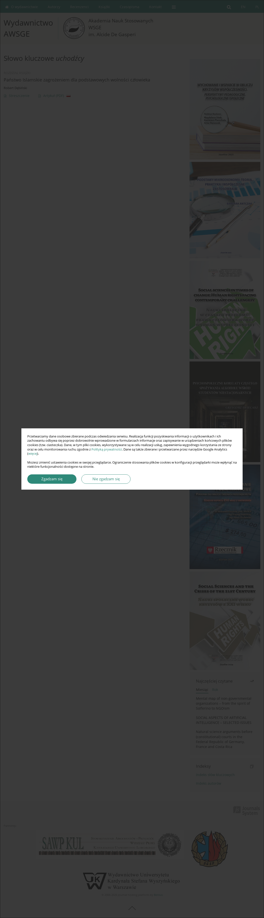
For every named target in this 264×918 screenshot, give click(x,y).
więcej (32, 453)
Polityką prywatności (106, 449)
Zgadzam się (51, 479)
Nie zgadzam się (106, 479)
